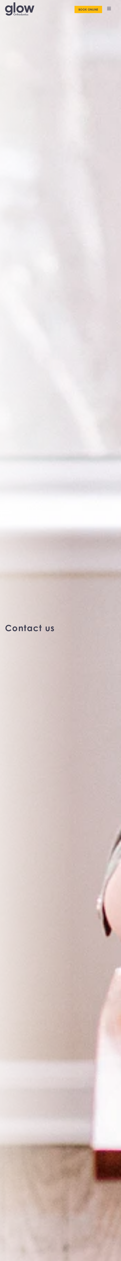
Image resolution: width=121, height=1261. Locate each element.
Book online (88, 9)
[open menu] (109, 8)
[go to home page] (19, 9)
